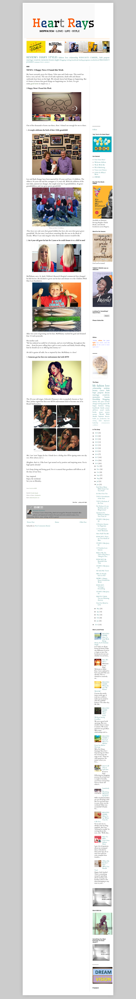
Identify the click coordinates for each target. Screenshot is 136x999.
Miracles (107, 416)
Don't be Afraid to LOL (102, 604)
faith (101, 57)
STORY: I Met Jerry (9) (102, 520)
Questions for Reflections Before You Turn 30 (102, 514)
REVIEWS (32, 57)
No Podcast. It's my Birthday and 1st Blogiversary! (102, 508)
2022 (96, 442)
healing (81, 60)
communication (105, 423)
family (102, 408)
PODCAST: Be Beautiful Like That (101, 561)
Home (57, 522)
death (100, 421)
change (95, 404)
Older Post (83, 522)
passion (105, 404)
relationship (73, 57)
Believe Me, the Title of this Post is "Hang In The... (103, 554)
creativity (37, 60)
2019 (96, 451)
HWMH (97, 177)
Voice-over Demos (100, 170)
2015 (96, 463)
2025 (96, 433)
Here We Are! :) (105, 661)
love (66, 57)
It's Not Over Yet (101, 494)
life (94, 385)
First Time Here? (99, 160)
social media (105, 410)
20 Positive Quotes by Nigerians (102, 525)
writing (68, 60)
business (101, 406)
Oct (98, 472)
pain (102, 402)
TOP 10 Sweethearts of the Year (102, 497)
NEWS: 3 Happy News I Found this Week (103, 580)
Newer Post (30, 522)
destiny (95, 402)
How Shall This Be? (102, 534)
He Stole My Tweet (102, 571)
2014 (96, 625)
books (94, 412)
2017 (96, 457)
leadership (95, 423)
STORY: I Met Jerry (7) (102, 567)
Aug (98, 478)
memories (45, 60)
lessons (51, 60)
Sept (98, 475)
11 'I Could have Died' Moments (102, 530)
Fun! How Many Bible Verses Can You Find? (102, 489)
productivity (103, 418)
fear (109, 418)
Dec (98, 466)
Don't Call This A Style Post (105, 767)
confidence (95, 425)
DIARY (43, 57)
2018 (96, 454)
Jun (98, 484)
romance (37, 62)
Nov (98, 469)
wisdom (107, 388)
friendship (96, 399)
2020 (96, 448)
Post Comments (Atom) (42, 526)
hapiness (101, 416)
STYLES (52, 57)
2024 (96, 436)
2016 (96, 460)
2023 (96, 439)
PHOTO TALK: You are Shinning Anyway (102, 598)
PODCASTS (84, 57)
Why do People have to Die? (101, 575)
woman (107, 402)
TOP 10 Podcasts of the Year (102, 502)
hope (94, 392)
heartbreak (75, 60)
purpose (107, 57)
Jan (98, 621)
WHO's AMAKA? (45, 62)
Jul (98, 481)
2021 (96, 445)
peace (101, 412)
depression (107, 421)
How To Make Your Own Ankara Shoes (105, 840)
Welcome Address (100, 162)
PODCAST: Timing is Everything (100, 587)
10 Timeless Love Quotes (101, 549)
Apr (98, 612)
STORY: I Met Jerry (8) (102, 544)
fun (99, 402)
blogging (63, 60)
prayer (107, 408)
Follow (95, 130)
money (95, 414)
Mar (98, 615)
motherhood (95, 60)
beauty (95, 390)
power (107, 412)
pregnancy (87, 60)
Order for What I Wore (100, 173)
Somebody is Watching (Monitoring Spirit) (105, 792)
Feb (98, 618)
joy (98, 418)
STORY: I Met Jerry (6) (102, 593)
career (102, 390)
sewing (95, 421)
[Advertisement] (101, 94)
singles (57, 60)
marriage (29, 60)
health (94, 418)
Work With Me (99, 165)
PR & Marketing (99, 167)
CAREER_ (94, 57)
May (98, 609)
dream (107, 392)
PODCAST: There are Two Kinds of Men (102, 538)
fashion (61, 57)
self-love (95, 410)
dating (107, 406)
